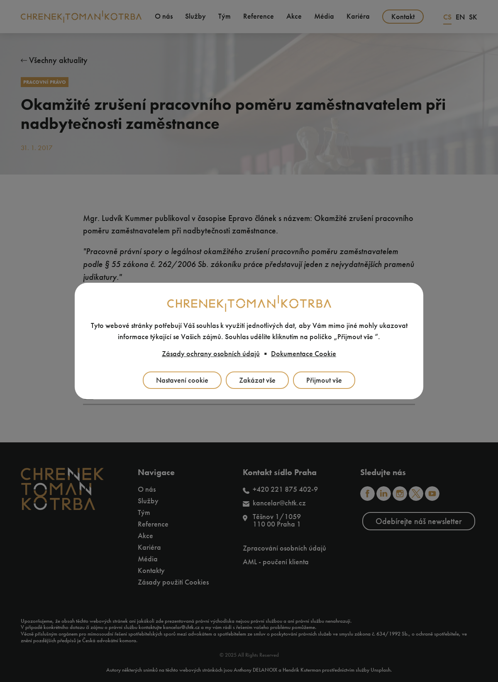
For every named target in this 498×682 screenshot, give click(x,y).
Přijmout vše (324, 380)
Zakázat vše (257, 380)
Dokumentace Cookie (303, 353)
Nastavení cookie (182, 380)
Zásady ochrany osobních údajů (211, 353)
